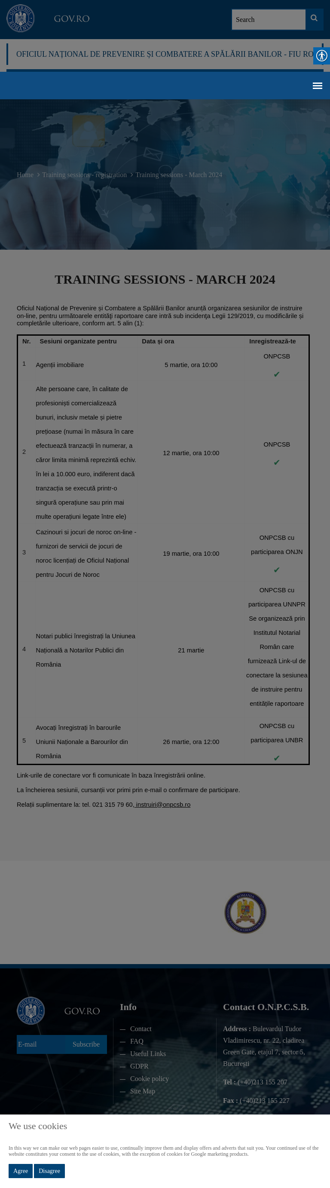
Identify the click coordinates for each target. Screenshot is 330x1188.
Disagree (49, 1171)
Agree (20, 1171)
